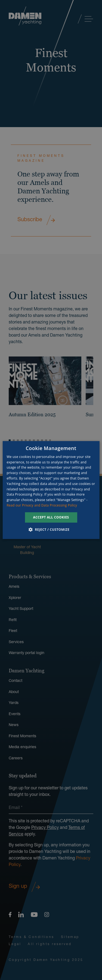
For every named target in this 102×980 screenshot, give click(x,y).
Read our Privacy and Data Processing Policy (42, 505)
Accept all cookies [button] (51, 517)
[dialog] (50, 490)
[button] (51, 529)
